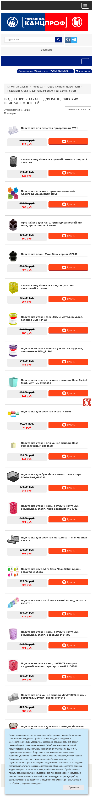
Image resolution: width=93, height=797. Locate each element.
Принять (74, 787)
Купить (68, 141)
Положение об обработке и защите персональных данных (43, 780)
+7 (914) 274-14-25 (58, 71)
